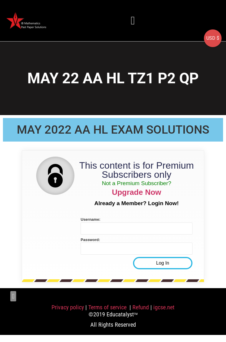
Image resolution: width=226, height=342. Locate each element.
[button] (133, 20)
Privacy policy (67, 307)
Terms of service (108, 307)
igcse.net (164, 307)
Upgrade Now (136, 192)
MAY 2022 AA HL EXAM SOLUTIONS (113, 130)
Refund (140, 307)
